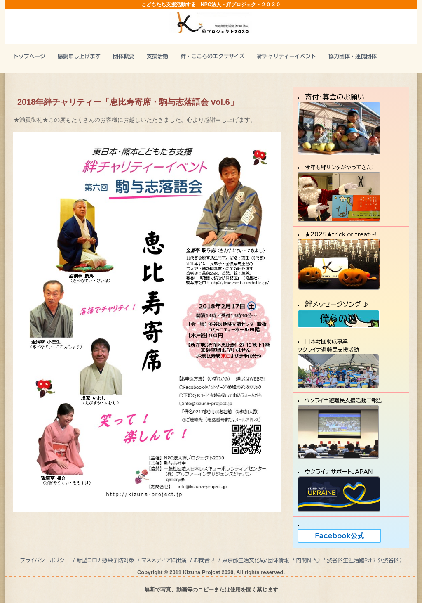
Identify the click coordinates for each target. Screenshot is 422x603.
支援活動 (157, 56)
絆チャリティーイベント (286, 56)
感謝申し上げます (79, 56)
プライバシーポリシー (45, 560)
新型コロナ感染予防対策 (105, 560)
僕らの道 (338, 318)
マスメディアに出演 (164, 560)
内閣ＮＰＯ (308, 560)
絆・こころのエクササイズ (213, 56)
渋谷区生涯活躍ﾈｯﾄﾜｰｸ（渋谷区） (364, 560)
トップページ (29, 56)
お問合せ (204, 560)
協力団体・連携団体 (352, 56)
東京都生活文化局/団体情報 (255, 560)
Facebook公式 (339, 535)
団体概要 (123, 56)
